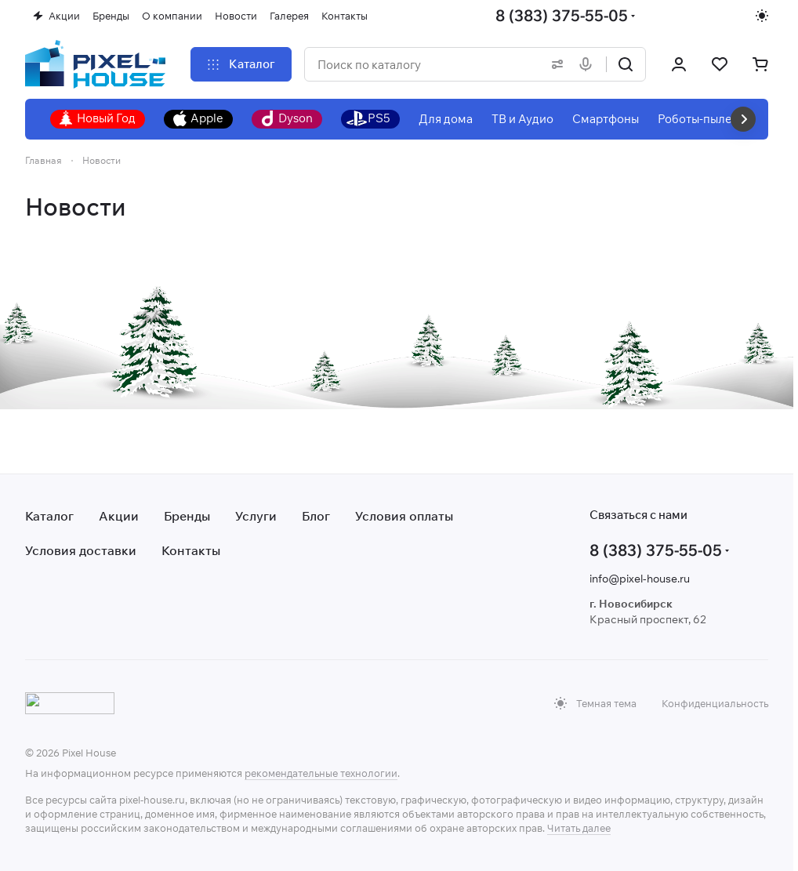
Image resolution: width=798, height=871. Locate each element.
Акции (119, 516)
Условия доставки (80, 550)
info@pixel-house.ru (639, 579)
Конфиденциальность (715, 703)
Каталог (49, 516)
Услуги (256, 516)
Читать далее (579, 828)
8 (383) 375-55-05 (561, 15)
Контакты (190, 550)
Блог (316, 516)
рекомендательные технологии (321, 773)
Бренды (187, 516)
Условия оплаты (404, 516)
